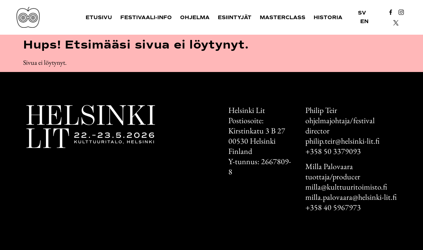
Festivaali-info (146, 17)
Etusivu (99, 17)
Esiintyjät (234, 17)
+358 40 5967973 (333, 207)
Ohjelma (195, 17)
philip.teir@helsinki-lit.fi (342, 141)
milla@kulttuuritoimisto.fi (346, 187)
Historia (328, 17)
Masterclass (282, 17)
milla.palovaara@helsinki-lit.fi (351, 197)
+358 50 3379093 (333, 151)
